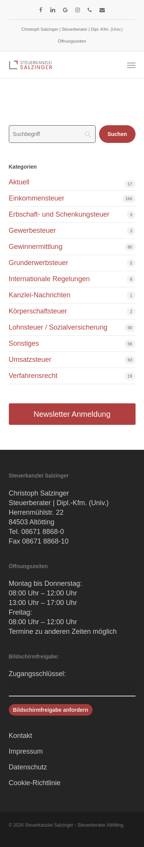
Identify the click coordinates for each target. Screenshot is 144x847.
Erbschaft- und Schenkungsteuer (59, 214)
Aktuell (19, 182)
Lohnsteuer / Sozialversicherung (58, 327)
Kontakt (20, 735)
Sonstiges (24, 343)
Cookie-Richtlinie (35, 783)
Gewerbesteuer (32, 230)
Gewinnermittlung (36, 246)
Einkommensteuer (37, 198)
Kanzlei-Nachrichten (40, 295)
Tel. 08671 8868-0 (36, 531)
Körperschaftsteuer (38, 311)
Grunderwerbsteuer (38, 263)
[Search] (52, 134)
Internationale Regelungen (49, 279)
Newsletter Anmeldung (71, 414)
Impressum (26, 751)
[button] (131, 65)
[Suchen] (117, 134)
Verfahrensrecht (33, 376)
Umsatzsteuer (30, 359)
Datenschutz (28, 767)
